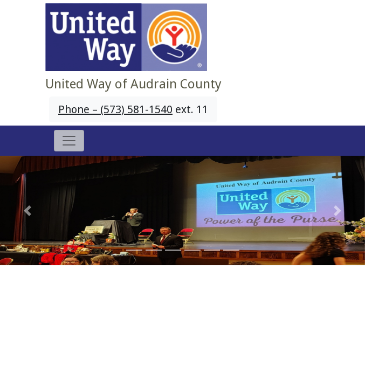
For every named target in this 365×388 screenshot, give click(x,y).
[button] (27, 210)
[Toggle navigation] (69, 140)
